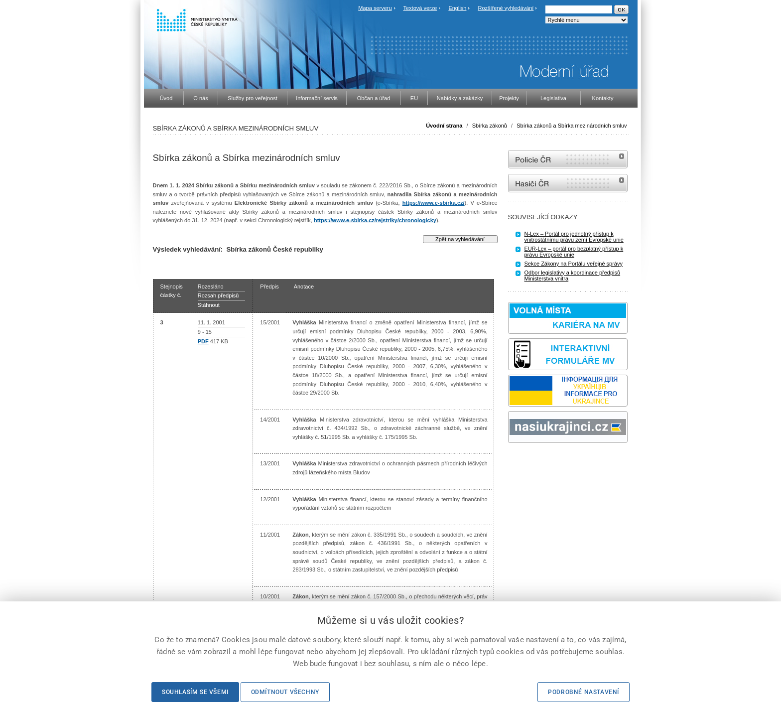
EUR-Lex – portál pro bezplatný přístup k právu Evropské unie (574, 252)
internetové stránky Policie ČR (568, 159)
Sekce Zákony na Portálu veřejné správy (573, 264)
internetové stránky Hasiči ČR (568, 183)
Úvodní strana (444, 126)
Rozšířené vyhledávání (506, 8)
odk (513, 461)
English (457, 8)
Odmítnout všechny (285, 692)
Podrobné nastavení (583, 692)
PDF (203, 341)
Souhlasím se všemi (195, 692)
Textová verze (420, 8)
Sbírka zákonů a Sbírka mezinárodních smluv (572, 126)
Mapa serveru (374, 8)
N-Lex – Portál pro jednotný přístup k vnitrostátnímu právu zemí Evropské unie (574, 237)
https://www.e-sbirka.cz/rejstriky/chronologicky (375, 220)
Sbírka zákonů (489, 126)
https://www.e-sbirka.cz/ (433, 203)
